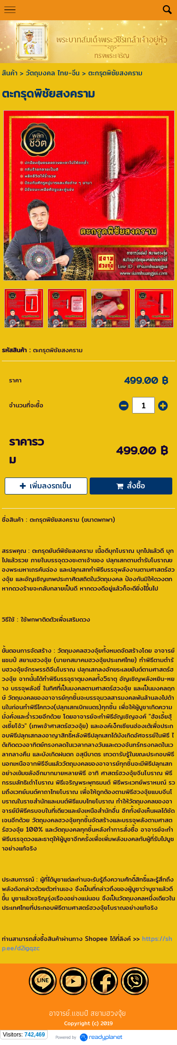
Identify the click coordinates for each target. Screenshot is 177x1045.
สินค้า (9, 73)
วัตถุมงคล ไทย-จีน (53, 73)
